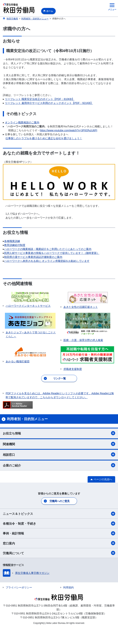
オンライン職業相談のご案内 (22, 122)
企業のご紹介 (59, 465)
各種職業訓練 (12, 241)
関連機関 (59, 444)
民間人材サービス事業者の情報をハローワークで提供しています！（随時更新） (51, 252)
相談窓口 (59, 454)
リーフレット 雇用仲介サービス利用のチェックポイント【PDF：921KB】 (49, 103)
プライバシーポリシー (19, 587)
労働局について (59, 553)
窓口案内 (59, 543)
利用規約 (68, 587)
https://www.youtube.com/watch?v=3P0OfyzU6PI (68, 130)
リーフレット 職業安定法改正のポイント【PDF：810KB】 (39, 99)
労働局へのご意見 (59, 501)
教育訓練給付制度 (14, 245)
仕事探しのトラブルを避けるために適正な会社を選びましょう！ (43, 138)
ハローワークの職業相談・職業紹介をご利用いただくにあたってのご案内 (47, 249)
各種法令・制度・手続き (59, 523)
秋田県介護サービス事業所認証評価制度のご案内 (33, 256)
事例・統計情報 (59, 533)
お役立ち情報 (59, 433)
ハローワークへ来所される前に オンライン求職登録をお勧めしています (46, 260)
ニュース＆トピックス (59, 514)
